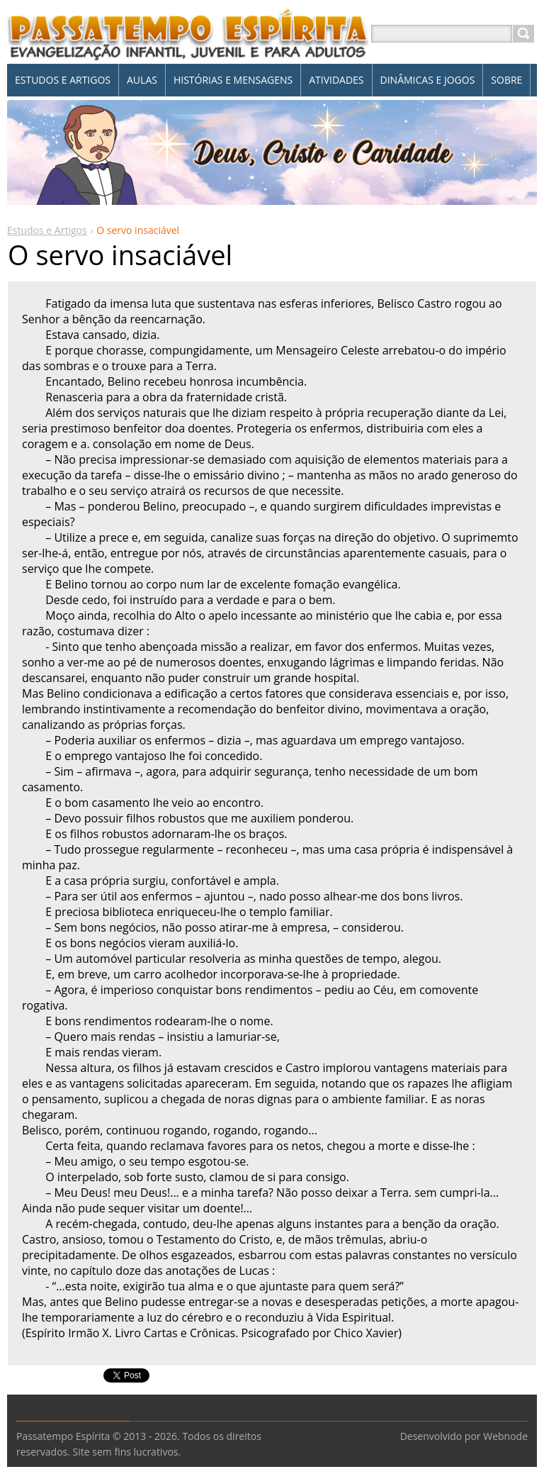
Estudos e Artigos (47, 230)
